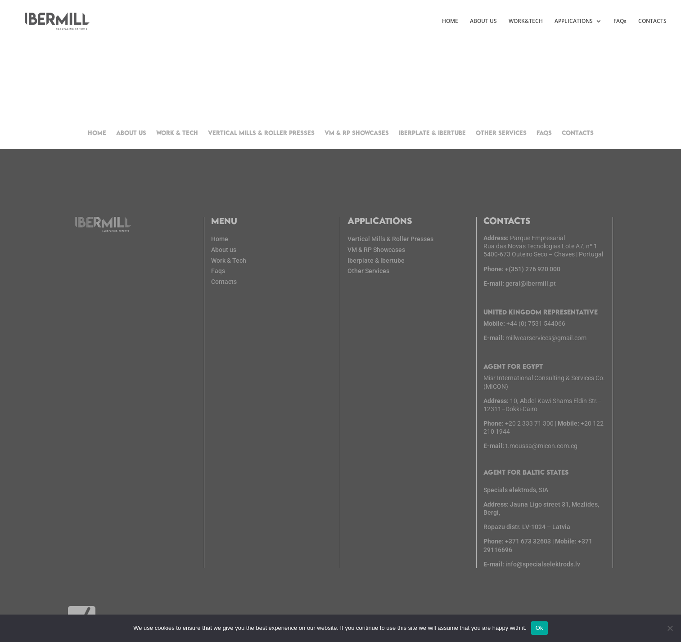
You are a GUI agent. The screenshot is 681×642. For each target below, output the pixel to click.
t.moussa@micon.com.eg (542, 442)
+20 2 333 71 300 (530, 421)
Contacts (578, 133)
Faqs (221, 269)
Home (97, 133)
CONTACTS (652, 21)
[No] (669, 628)
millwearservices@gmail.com (546, 341)
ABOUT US (483, 21)
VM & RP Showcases (357, 133)
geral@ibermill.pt (521, 290)
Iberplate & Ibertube (432, 133)
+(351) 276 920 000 (523, 277)
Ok (539, 627)
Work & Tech (177, 133)
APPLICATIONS (574, 21)
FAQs (620, 21)
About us (131, 133)
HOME (450, 21)
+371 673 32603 (529, 531)
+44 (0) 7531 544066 (536, 327)
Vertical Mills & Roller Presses (261, 133)
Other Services (501, 133)
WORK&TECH (526, 21)
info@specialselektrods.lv (543, 553)
